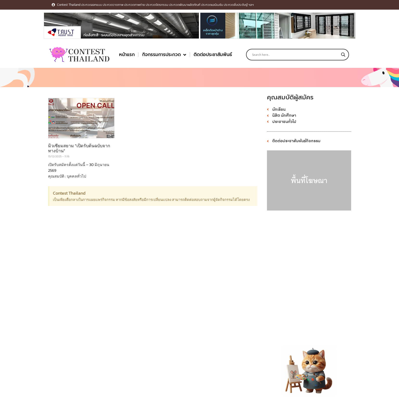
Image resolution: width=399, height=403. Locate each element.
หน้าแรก (127, 54)
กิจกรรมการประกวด (164, 54)
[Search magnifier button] (343, 54)
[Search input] (295, 54)
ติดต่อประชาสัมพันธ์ (213, 54)
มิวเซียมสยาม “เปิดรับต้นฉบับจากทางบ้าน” (79, 148)
